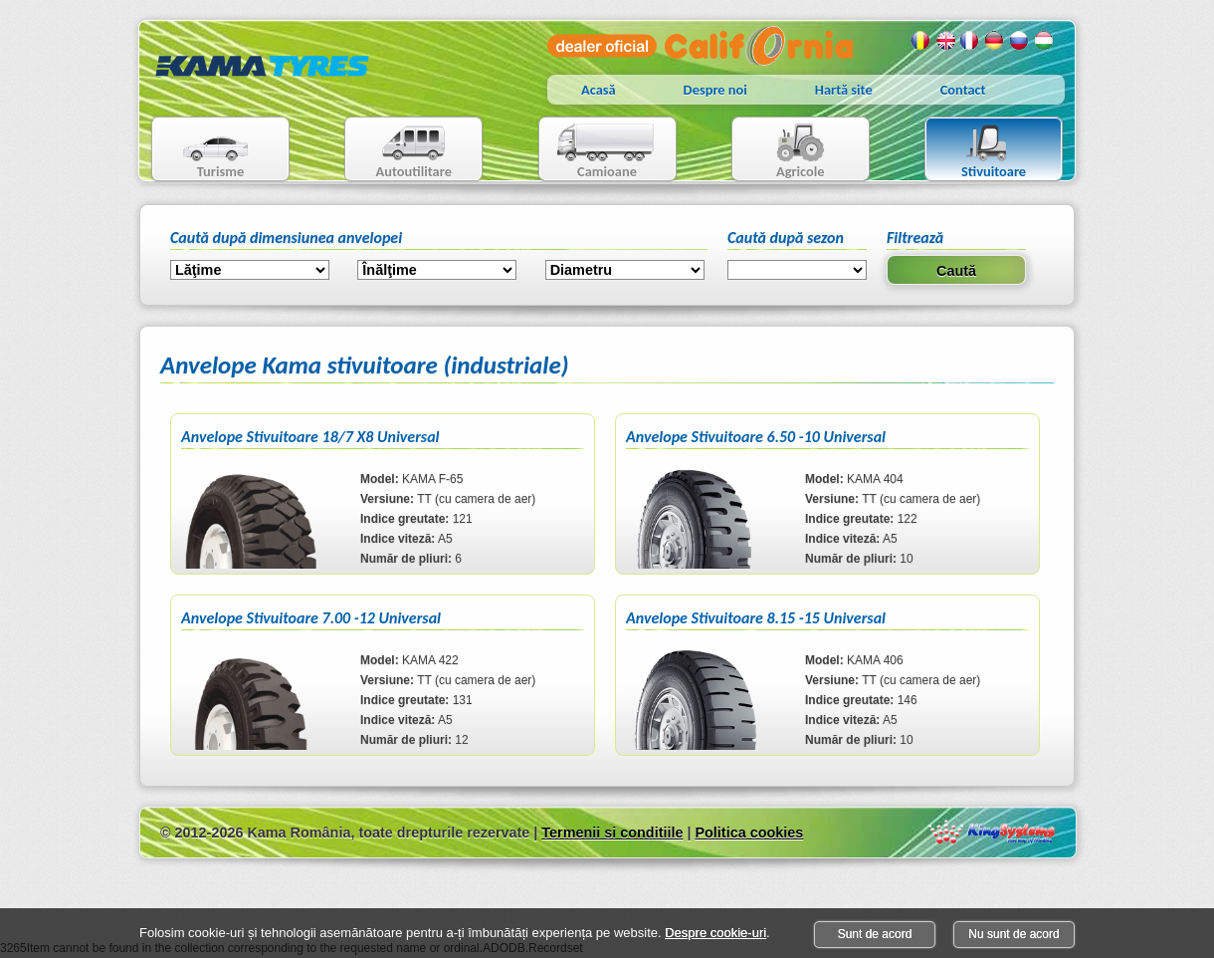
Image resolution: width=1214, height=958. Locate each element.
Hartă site (844, 90)
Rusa (1020, 41)
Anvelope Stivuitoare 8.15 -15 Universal (756, 617)
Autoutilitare (398, 150)
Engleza (945, 41)
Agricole (780, 150)
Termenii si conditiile (612, 832)
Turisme (203, 150)
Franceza (970, 41)
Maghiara (1045, 41)
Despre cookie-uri (715, 932)
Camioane (599, 150)
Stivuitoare (975, 150)
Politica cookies (749, 832)
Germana (995, 41)
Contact (963, 90)
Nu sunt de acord (1013, 934)
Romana (920, 41)
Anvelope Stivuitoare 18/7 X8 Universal (310, 436)
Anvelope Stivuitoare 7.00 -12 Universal (311, 617)
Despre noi (715, 90)
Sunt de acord (875, 934)
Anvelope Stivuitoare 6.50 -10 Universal (756, 436)
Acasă (598, 90)
